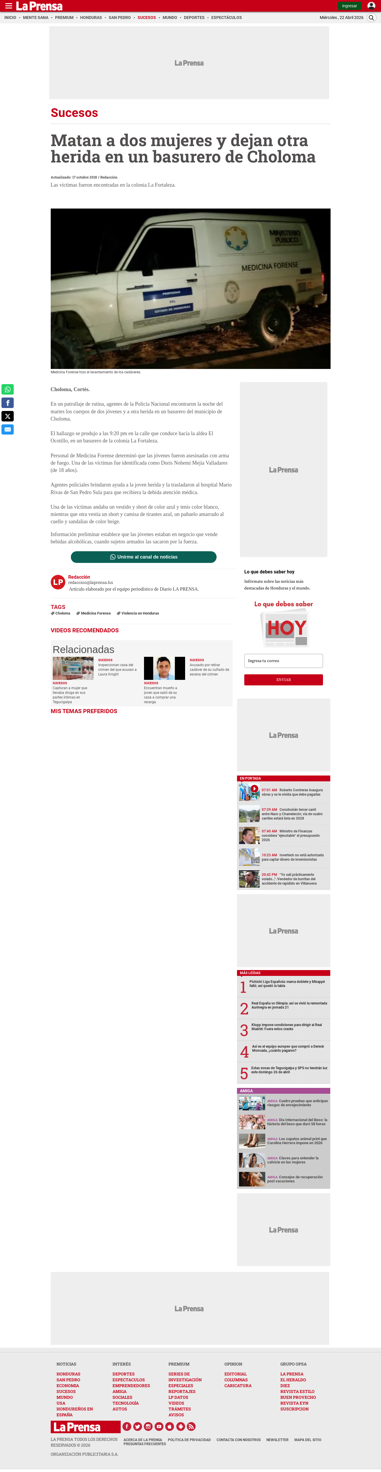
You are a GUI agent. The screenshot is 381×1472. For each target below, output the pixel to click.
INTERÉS (122, 1364)
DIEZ (285, 1385)
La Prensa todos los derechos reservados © (84, 1442)
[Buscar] (372, 17)
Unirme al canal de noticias (147, 557)
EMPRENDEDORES (131, 1385)
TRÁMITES (179, 1409)
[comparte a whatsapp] (7, 389)
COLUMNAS (236, 1379)
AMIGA (120, 1391)
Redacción (108, 177)
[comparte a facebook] (7, 403)
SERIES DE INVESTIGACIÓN (185, 1376)
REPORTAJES (182, 1391)
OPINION (233, 1364)
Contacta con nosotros (239, 1440)
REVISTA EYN (294, 1403)
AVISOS (176, 1414)
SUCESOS (66, 1391)
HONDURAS (68, 1374)
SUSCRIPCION (294, 1409)
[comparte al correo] (7, 429)
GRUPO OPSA (293, 1364)
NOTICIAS (66, 1364)
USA (61, 1403)
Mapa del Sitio (307, 1440)
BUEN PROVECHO (298, 1397)
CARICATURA (238, 1385)
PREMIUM (178, 1364)
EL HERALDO (293, 1379)
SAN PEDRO (68, 1379)
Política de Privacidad (189, 1440)
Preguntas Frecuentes (145, 1444)
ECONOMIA (68, 1385)
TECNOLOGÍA (126, 1403)
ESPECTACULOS (129, 1379)
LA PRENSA (291, 1374)
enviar (283, 679)
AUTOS (120, 1409)
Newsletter (277, 1440)
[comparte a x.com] (7, 416)
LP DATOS (178, 1397)
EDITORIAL (235, 1374)
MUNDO (65, 1397)
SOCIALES (122, 1397)
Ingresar (349, 5)
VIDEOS (176, 1403)
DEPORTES (124, 1374)
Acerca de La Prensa (143, 1440)
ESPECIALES (180, 1385)
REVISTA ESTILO (297, 1391)
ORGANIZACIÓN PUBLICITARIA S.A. (84, 1454)
